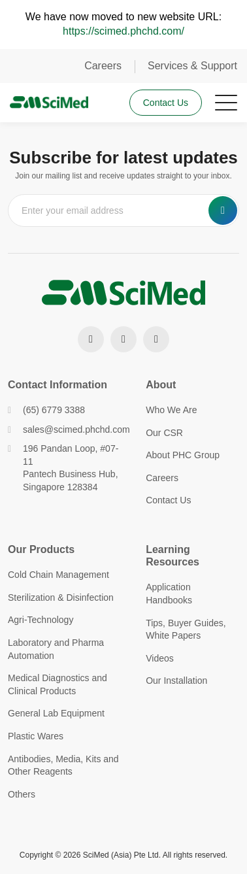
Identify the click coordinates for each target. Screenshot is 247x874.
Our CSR (164, 433)
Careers (103, 65)
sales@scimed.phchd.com (67, 429)
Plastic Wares (35, 736)
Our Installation (176, 680)
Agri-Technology (40, 619)
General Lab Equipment (56, 713)
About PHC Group (183, 455)
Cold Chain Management (58, 574)
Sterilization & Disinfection (61, 597)
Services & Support (192, 65)
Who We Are (171, 410)
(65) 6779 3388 (46, 410)
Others (21, 794)
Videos (160, 658)
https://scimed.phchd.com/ (123, 31)
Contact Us (165, 102)
